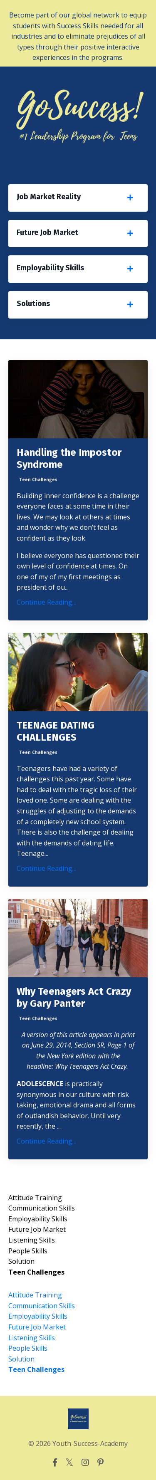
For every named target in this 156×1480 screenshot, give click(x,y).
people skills (27, 1250)
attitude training (35, 1197)
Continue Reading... (46, 602)
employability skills (37, 1218)
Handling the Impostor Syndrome (69, 458)
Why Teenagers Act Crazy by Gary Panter (74, 997)
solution (21, 1261)
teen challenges (38, 479)
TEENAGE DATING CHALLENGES (55, 731)
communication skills (41, 1208)
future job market (37, 1229)
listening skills (31, 1240)
